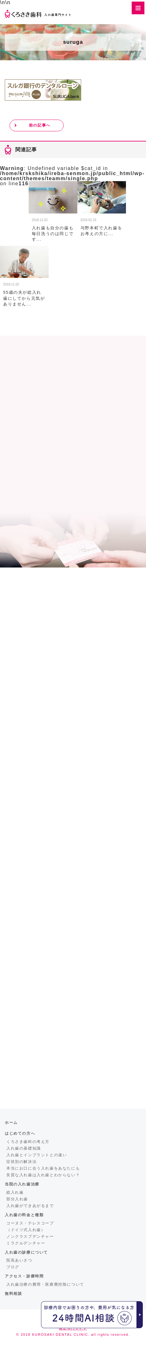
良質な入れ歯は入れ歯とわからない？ (43, 1175)
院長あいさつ (19, 1260)
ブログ (12, 1267)
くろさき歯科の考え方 (28, 1141)
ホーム (11, 1122)
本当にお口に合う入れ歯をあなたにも (43, 1168)
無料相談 (13, 1293)
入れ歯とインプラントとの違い (36, 1155)
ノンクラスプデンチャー (30, 1236)
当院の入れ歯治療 (22, 1184)
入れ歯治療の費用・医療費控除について (45, 1284)
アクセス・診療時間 (24, 1276)
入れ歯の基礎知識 (23, 1148)
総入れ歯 (15, 1192)
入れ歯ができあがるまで (30, 1206)
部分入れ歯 (17, 1199)
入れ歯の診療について (26, 1252)
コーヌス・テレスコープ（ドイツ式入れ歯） (30, 1226)
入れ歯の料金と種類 (24, 1215)
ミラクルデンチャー (25, 1243)
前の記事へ (40, 125)
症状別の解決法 (21, 1161)
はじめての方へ (20, 1133)
